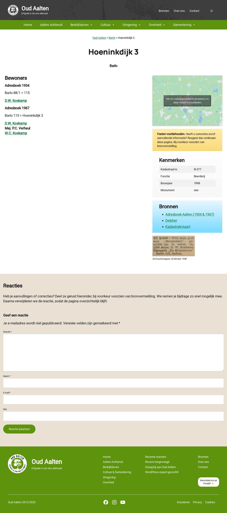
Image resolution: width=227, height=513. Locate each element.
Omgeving (132, 24)
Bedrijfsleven (81, 24)
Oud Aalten (35, 8)
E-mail (6, 392)
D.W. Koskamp (16, 101)
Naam (6, 376)
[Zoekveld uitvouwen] (211, 10)
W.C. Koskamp (16, 133)
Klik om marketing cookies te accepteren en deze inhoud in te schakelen (187, 101)
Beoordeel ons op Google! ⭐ (208, 482)
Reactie (7, 332)
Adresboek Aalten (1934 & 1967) (189, 214)
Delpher (171, 221)
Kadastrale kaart (177, 227)
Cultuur (108, 24)
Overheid (157, 24)
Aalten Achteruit (51, 25)
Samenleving (184, 24)
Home (28, 25)
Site (5, 409)
